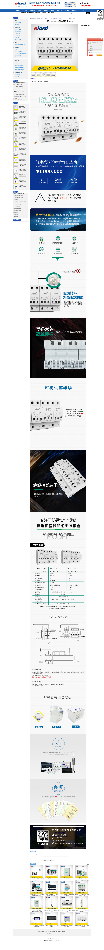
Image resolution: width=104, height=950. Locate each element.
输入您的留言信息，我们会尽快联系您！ (95, 43)
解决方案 (59, 10)
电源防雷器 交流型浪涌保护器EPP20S (22, 149)
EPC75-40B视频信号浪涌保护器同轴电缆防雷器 (37, 926)
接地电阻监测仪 (18, 55)
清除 (27, 220)
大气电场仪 (17, 63)
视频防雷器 (43, 12)
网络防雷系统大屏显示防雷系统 (20, 202)
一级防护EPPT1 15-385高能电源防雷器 (22, 155)
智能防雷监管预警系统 (19, 67)
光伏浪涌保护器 (18, 39)
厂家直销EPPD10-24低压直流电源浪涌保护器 (22, 187)
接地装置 (16, 49)
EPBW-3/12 (66, 926)
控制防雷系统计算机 (17, 199)
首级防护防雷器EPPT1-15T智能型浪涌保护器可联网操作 (52, 895)
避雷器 (52, 10)
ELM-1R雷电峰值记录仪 (37, 911)
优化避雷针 (17, 24)
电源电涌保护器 (18, 29)
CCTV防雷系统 (16, 206)
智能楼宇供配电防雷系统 (18, 193)
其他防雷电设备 (18, 72)
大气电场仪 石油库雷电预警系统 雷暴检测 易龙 (36, 879)
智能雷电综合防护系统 (19, 69)
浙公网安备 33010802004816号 (52, 940)
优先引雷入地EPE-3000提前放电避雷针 (51, 911)
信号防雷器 (37, 12)
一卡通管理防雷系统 (17, 204)
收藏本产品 (33, 78)
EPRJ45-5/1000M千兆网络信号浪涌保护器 (51, 926)
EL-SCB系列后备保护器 (20, 44)
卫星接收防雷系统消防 (18, 197)
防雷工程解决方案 (51, 12)
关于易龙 (81, 10)
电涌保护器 (32, 10)
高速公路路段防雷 (17, 210)
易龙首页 (18, 10)
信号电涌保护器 (18, 31)
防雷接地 (46, 10)
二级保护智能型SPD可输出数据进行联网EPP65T (67, 895)
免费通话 (99, 55)
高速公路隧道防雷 (17, 208)
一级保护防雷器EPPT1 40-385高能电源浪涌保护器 (22, 166)
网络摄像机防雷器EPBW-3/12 (66, 925)
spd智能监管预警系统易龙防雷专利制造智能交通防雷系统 (36, 895)
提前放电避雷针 (18, 22)
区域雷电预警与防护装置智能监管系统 (82, 881)
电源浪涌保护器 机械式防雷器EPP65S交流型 (22, 128)
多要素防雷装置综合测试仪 (20, 53)
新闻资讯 (74, 10)
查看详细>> (15, 216)
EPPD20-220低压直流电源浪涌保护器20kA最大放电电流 (22, 171)
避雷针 (25, 10)
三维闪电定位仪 (18, 57)
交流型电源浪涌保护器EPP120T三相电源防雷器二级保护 (22, 118)
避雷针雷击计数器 (18, 51)
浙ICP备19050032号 (52, 938)
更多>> (88, 864)
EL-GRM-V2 (66, 880)
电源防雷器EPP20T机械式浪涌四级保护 (22, 144)
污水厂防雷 (15, 214)
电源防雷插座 (17, 74)
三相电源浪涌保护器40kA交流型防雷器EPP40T (22, 133)
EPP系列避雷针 (30, 12)
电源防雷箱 (17, 76)
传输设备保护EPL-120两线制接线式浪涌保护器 (81, 911)
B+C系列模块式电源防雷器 (22, 112)
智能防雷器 (17, 62)
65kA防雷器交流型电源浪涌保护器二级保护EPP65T (22, 123)
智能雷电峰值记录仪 (19, 65)
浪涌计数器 (17, 37)
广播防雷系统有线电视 (18, 195)
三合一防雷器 (17, 35)
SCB (39, 10)
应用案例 (67, 10)
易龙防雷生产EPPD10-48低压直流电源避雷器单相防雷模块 (22, 182)
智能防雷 (17, 60)
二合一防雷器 (17, 33)
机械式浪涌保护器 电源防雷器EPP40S (22, 139)
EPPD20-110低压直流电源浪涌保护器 (22, 176)
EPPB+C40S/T (52, 880)
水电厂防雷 (15, 212)
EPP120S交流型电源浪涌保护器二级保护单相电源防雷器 (22, 160)
